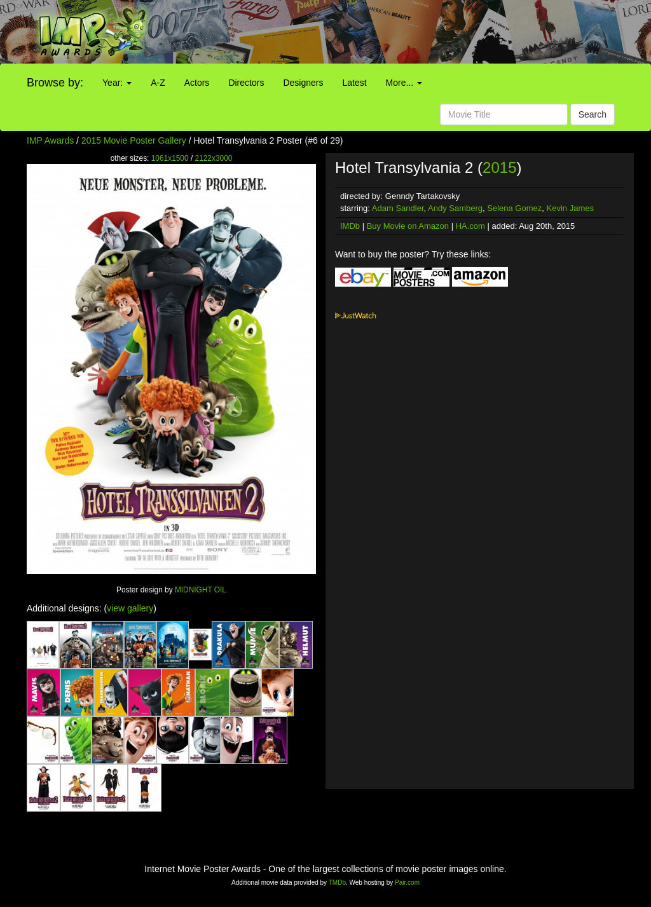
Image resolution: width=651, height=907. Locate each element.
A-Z (158, 83)
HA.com (470, 226)
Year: (117, 83)
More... (404, 83)
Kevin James (570, 208)
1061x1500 (170, 158)
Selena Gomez (514, 208)
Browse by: (55, 82)
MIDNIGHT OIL (200, 589)
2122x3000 (214, 158)
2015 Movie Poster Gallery (133, 140)
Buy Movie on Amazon (408, 226)
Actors (197, 83)
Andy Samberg (455, 208)
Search (592, 114)
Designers (303, 83)
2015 (499, 167)
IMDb (350, 226)
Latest (354, 83)
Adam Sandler (398, 208)
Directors (246, 83)
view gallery (130, 608)
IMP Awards (50, 140)
